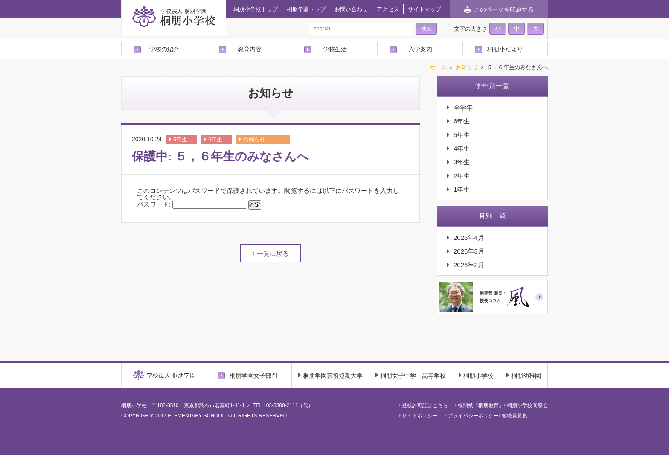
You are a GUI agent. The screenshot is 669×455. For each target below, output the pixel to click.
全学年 (463, 107)
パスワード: (191, 204)
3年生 (462, 162)
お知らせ (467, 67)
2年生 (462, 175)
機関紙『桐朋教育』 (479, 405)
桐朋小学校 (476, 375)
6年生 (215, 139)
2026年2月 (469, 265)
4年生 (462, 148)
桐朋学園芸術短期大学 (330, 375)
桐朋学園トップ (306, 9)
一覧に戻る (273, 253)
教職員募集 (513, 416)
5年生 (180, 139)
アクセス (388, 9)
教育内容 (250, 49)
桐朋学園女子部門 (253, 375)
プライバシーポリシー (472, 416)
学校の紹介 (164, 49)
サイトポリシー (418, 416)
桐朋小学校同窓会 (526, 405)
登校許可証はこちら (423, 405)
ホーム (438, 67)
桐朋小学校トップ (255, 9)
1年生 (462, 189)
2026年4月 (469, 237)
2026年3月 (469, 251)
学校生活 (335, 49)
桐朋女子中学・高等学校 (410, 375)
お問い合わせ (351, 9)
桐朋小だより (505, 49)
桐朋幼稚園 (523, 375)
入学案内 (420, 49)
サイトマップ (424, 9)
